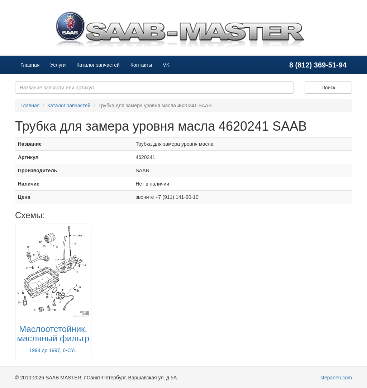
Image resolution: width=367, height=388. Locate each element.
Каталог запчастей (98, 65)
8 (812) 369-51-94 (318, 65)
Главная (29, 65)
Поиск (328, 87)
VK (166, 65)
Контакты (141, 65)
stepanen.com (336, 377)
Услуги (58, 65)
